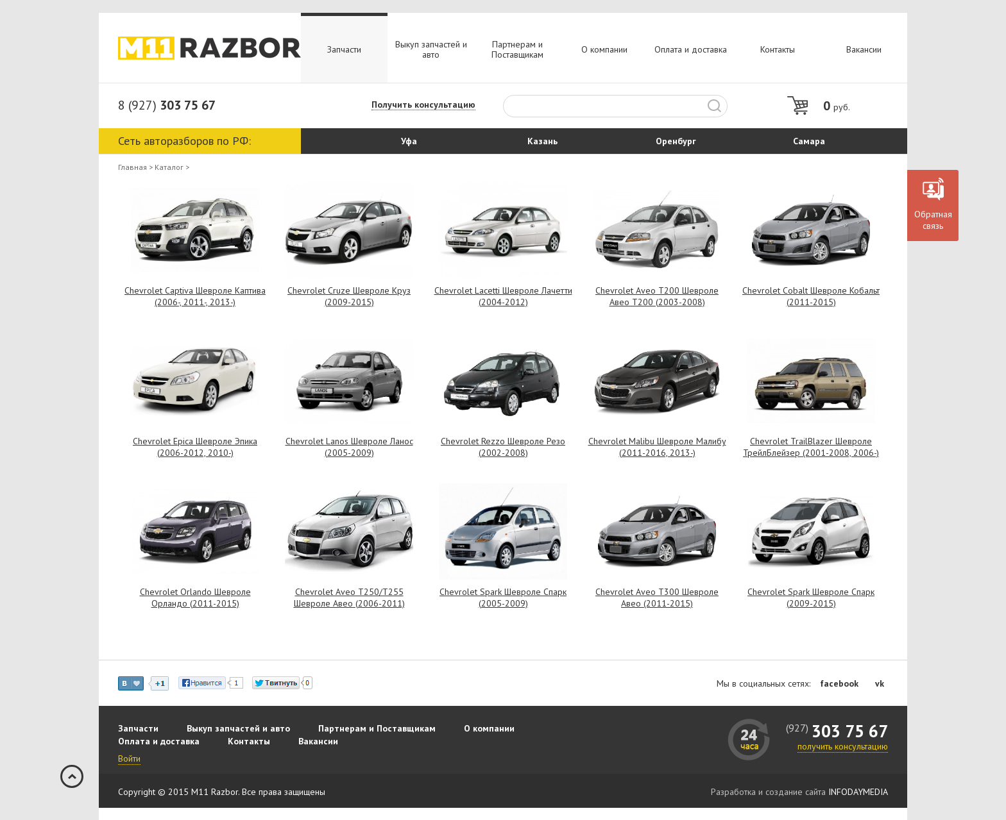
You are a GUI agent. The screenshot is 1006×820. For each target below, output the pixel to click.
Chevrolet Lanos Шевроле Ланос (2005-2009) (349, 446)
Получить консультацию (423, 104)
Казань (542, 141)
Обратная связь (933, 219)
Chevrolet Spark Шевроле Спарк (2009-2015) (810, 597)
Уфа (409, 141)
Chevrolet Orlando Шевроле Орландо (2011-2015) (195, 597)
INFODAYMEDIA (858, 792)
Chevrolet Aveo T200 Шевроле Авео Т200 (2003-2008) (657, 296)
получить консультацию (842, 746)
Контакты (777, 49)
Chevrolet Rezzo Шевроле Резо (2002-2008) (503, 446)
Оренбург (676, 141)
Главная (132, 167)
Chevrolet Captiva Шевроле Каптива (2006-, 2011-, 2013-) (195, 296)
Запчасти (344, 49)
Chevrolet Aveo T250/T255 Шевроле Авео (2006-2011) (349, 597)
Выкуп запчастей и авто (431, 49)
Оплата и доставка (690, 49)
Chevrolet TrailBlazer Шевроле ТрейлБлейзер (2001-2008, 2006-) (811, 446)
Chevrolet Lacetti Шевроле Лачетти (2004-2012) (503, 296)
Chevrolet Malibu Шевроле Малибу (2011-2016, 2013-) (657, 446)
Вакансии (864, 49)
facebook (839, 683)
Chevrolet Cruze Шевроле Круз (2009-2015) (349, 296)
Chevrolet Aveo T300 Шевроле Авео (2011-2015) (657, 597)
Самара (809, 141)
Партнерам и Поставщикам (517, 49)
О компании (604, 49)
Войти (129, 758)
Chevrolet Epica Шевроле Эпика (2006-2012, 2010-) (195, 446)
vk (879, 683)
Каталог (169, 167)
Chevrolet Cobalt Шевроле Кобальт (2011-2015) (811, 296)
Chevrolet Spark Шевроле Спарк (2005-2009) (503, 597)
